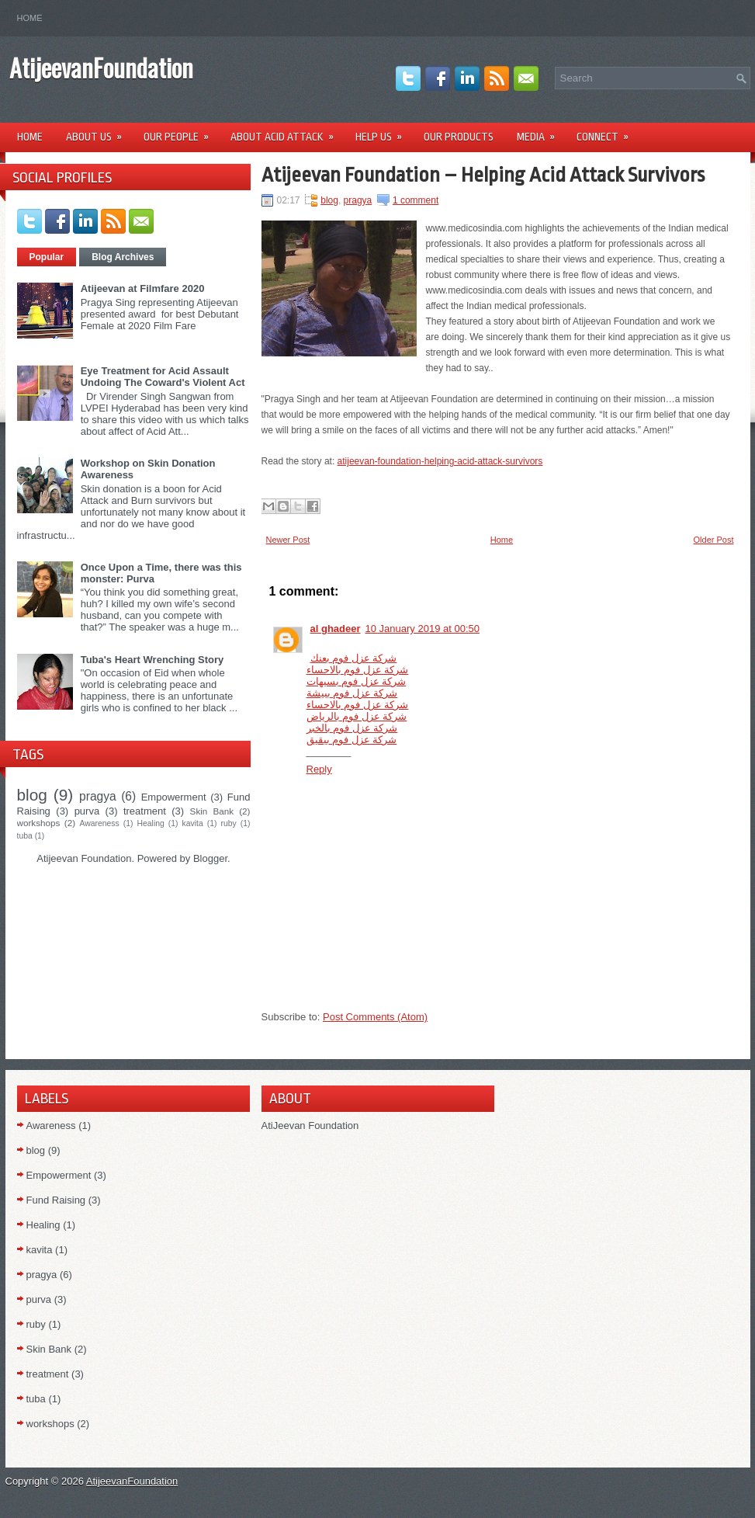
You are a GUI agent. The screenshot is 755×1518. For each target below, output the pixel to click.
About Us (99, 131)
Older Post (714, 539)
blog (32, 795)
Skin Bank (212, 811)
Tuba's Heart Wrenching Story (152, 659)
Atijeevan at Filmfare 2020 (143, 288)
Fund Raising (56, 1200)
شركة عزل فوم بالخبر (352, 728)
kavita (192, 823)
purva (87, 811)
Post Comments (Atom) (375, 1017)
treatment (144, 811)
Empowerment (173, 797)
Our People (181, 131)
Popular (46, 257)
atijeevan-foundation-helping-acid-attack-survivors (440, 461)
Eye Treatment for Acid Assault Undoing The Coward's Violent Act (163, 376)
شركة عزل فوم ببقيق (352, 739)
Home (30, 18)
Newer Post (288, 539)
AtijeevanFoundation (101, 67)
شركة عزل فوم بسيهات (357, 681)
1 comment (415, 200)
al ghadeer (335, 628)
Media (541, 131)
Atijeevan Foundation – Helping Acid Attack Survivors (483, 175)
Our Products (459, 136)
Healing (151, 823)
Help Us (383, 131)
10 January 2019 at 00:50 (422, 628)
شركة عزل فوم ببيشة (352, 693)
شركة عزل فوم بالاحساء (358, 670)
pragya (97, 796)
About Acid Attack (287, 131)
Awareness (99, 823)
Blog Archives (123, 257)
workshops (39, 823)
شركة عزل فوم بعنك (353, 658)
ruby (229, 823)
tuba (25, 836)
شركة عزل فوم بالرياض (357, 716)
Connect (608, 131)
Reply (319, 769)
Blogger (210, 858)
